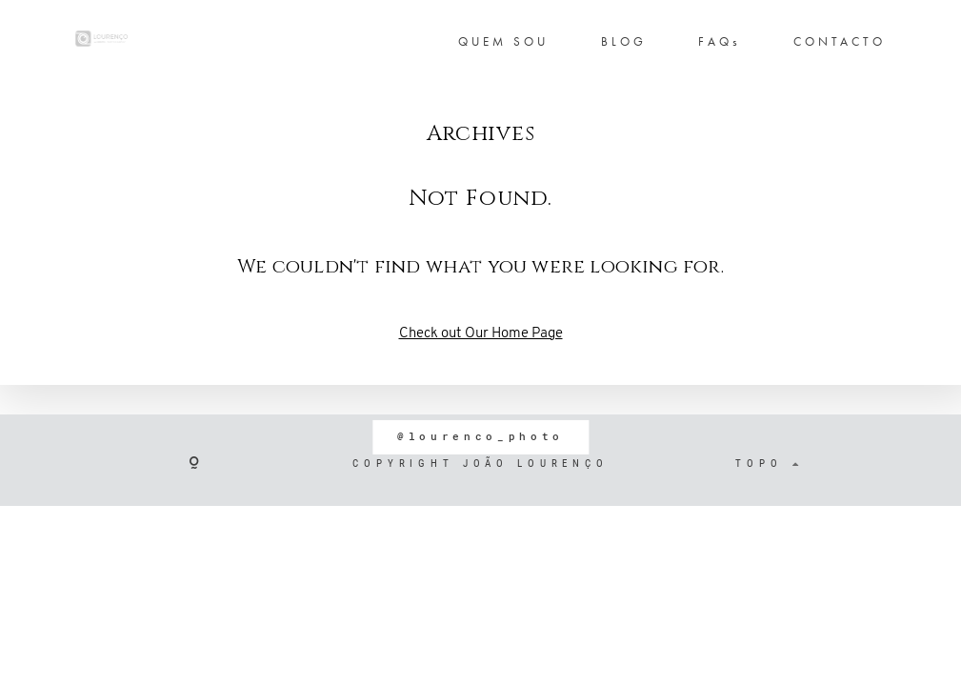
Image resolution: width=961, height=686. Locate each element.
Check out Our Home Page (481, 333)
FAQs (719, 41)
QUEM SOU (503, 41)
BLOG (624, 41)
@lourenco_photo (480, 436)
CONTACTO (839, 41)
